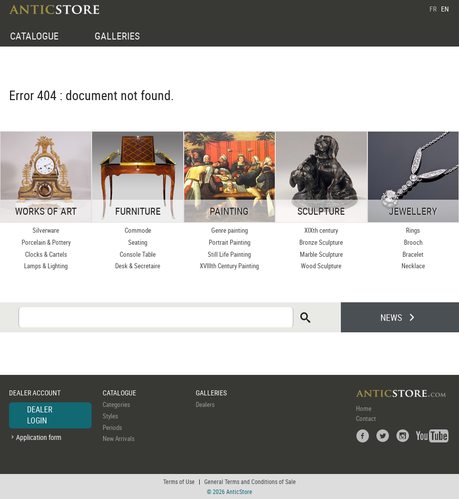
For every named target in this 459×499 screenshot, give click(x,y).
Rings (413, 230)
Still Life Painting (229, 254)
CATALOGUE (34, 36)
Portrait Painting (229, 242)
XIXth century (321, 230)
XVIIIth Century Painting (229, 265)
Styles (110, 415)
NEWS (391, 317)
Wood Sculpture (321, 265)
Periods (112, 427)
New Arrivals (119, 438)
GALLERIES (117, 36)
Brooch (413, 242)
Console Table (138, 254)
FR (432, 9)
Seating (137, 242)
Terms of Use (179, 481)
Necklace (413, 265)
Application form (39, 437)
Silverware (46, 230)
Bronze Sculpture (321, 242)
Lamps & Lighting (46, 265)
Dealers (205, 404)
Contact (366, 418)
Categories (116, 404)
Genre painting (229, 230)
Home (363, 408)
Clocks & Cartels (46, 254)
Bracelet (412, 254)
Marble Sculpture (321, 254)
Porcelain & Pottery (46, 242)
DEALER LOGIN (40, 415)
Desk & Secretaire (137, 265)
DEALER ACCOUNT (35, 392)
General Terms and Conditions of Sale (250, 481)
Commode (138, 230)
